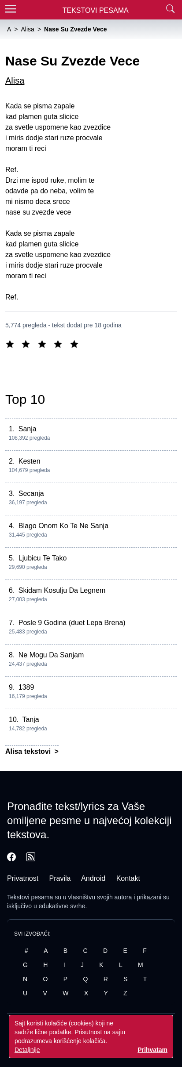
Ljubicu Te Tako (43, 558)
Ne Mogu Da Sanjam (51, 655)
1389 (26, 687)
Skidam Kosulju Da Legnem (62, 590)
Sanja (28, 429)
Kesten (30, 461)
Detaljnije (27, 1049)
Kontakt (128, 878)
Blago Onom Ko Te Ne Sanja (63, 526)
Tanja (30, 719)
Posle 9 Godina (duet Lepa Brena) (72, 622)
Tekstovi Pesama (96, 10)
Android (93, 878)
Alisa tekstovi (29, 751)
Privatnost (22, 878)
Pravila (60, 878)
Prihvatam (152, 1049)
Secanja (31, 493)
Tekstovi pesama (30, 897)
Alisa (14, 80)
